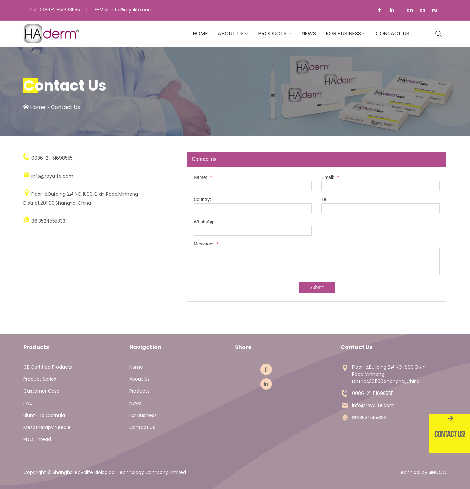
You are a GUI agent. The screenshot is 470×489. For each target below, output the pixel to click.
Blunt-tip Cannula (44, 415)
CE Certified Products (48, 367)
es (422, 10)
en (409, 10)
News (308, 33)
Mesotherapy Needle (47, 427)
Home (200, 33)
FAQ (28, 403)
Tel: (325, 199)
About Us (230, 33)
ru (434, 10)
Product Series (40, 379)
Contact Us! (449, 434)
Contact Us (392, 33)
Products (272, 33)
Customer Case (42, 391)
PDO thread (37, 439)
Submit (316, 287)
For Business (343, 33)
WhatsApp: (205, 221)
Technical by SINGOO (422, 472)
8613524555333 (369, 417)
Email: (330, 177)
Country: (202, 199)
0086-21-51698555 (59, 10)
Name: (203, 177)
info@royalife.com (132, 10)
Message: (206, 244)
